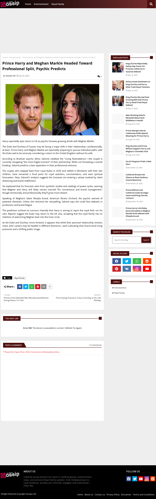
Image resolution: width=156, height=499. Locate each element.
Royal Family (58, 4)
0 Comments (95, 345)
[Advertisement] (78, 30)
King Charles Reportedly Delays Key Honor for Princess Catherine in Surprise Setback (136, 67)
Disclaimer (126, 494)
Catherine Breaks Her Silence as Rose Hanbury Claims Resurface (137, 177)
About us (88, 494)
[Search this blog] (127, 240)
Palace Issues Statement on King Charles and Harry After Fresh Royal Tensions (138, 84)
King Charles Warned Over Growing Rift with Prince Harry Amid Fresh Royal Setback (137, 101)
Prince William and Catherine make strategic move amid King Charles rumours (137, 194)
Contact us (100, 494)
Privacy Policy (113, 494)
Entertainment (41, 4)
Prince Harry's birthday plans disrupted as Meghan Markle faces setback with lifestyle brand (138, 212)
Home (28, 4)
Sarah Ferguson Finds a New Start (138, 162)
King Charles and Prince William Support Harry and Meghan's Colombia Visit (138, 149)
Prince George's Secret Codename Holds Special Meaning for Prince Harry (137, 133)
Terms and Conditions (144, 494)
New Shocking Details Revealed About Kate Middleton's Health (135, 118)
